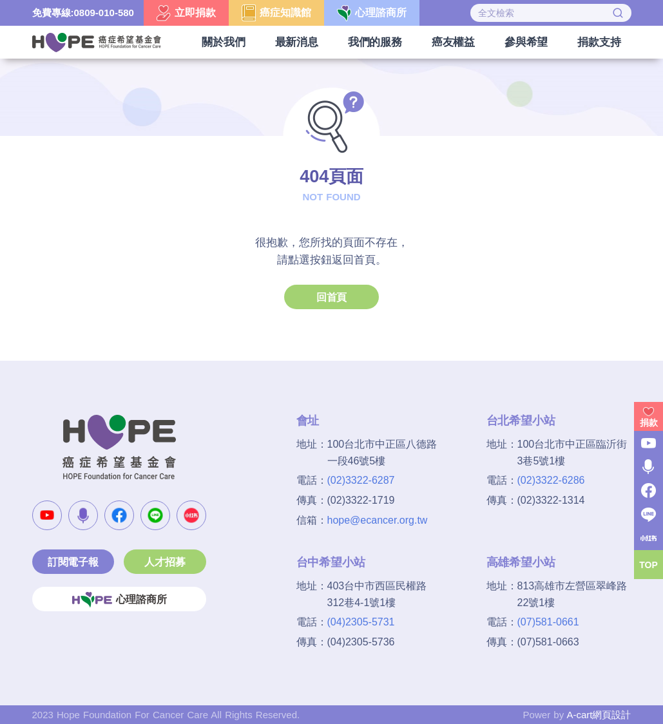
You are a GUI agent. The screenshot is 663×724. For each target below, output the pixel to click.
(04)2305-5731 (361, 621)
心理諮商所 (119, 599)
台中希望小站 (330, 562)
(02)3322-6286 (551, 480)
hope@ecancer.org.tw (377, 520)
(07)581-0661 (548, 621)
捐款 (649, 422)
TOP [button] (648, 565)
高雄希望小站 (520, 562)
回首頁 (331, 297)
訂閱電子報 (73, 562)
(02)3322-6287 (361, 480)
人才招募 (164, 562)
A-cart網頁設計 (598, 714)
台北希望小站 (520, 420)
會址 (308, 420)
